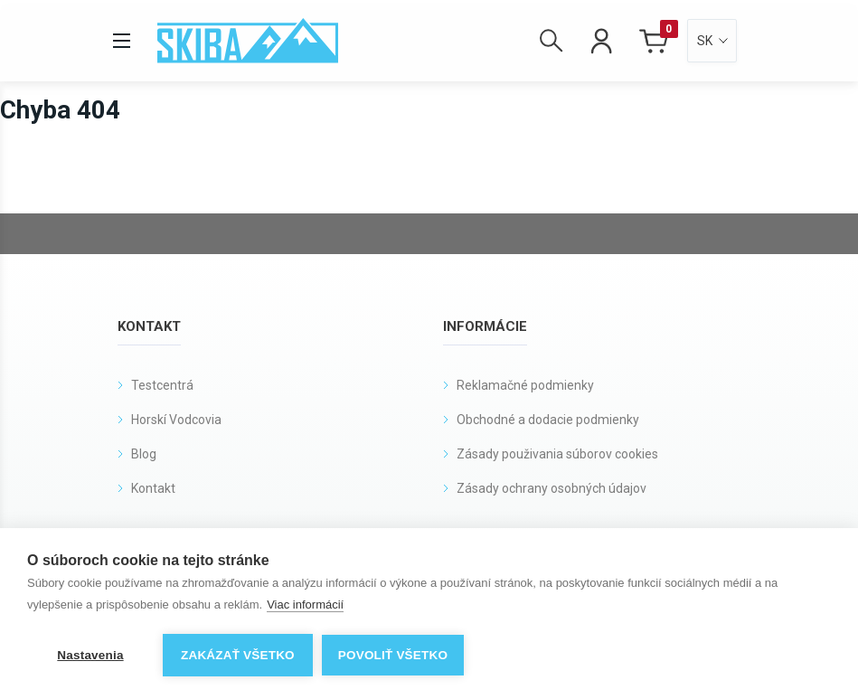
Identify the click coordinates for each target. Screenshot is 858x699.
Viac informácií (305, 604)
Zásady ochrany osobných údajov (551, 488)
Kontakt (153, 488)
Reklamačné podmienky (525, 385)
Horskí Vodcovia (176, 419)
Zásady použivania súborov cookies (557, 454)
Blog (143, 454)
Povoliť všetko (393, 655)
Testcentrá (162, 385)
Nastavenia (90, 655)
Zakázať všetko (238, 655)
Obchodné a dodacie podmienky (548, 419)
